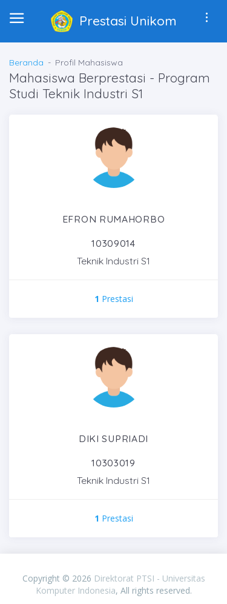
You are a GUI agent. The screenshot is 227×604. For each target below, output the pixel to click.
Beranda (26, 62)
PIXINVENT (114, 566)
